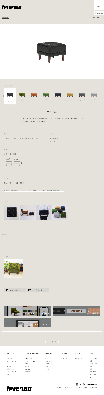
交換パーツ (28, 364)
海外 (91, 377)
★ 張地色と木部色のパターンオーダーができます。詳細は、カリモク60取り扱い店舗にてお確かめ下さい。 (34, 190)
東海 (91, 366)
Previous (3, 96)
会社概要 (59, 387)
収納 (46, 366)
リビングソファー (12, 358)
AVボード (9, 366)
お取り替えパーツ (15, 290)
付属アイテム (28, 366)
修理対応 (27, 372)
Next (101, 96)
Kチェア (47, 358)
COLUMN (64, 353)
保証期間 (27, 369)
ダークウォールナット (31, 138)
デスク (47, 369)
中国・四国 (93, 372)
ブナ (15, 138)
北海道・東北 (93, 358)
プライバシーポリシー (70, 387)
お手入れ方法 (38, 290)
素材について (10, 374)
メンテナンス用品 (30, 361)
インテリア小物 (11, 372)
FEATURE (48, 353)
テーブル (9, 364)
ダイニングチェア (12, 361)
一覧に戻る (96, 17)
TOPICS (77, 353)
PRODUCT (10, 353)
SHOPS (92, 353)
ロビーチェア (49, 361)
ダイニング (48, 364)
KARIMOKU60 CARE (31, 353)
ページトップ (52, 342)
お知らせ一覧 (78, 358)
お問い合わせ (93, 387)
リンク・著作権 (83, 387)
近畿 (91, 369)
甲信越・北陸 (93, 364)
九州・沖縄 (93, 374)
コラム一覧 (64, 358)
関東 (91, 361)
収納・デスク (10, 369)
